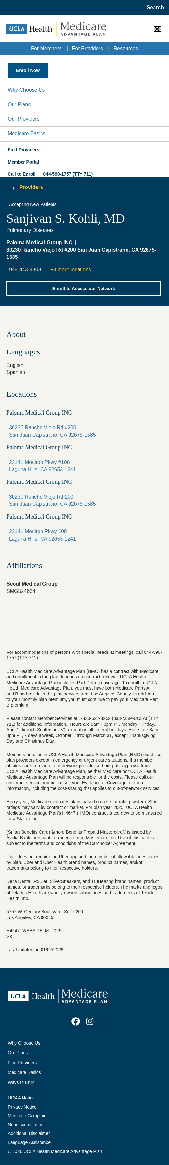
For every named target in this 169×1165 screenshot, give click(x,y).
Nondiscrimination (25, 1124)
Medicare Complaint (28, 1115)
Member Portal (23, 162)
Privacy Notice (22, 1106)
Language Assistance (29, 1142)
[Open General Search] (153, 7)
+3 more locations (70, 269)
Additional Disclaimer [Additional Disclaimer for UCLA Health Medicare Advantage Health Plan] (29, 1133)
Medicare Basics (26, 133)
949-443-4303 (25, 269)
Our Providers (24, 119)
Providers (31, 187)
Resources (125, 48)
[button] (84, 90)
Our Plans (19, 104)
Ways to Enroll (22, 1082)
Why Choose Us (26, 90)
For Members (46, 48)
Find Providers (22, 1062)
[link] (75, 1021)
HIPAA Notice (21, 1097)
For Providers (87, 48)
